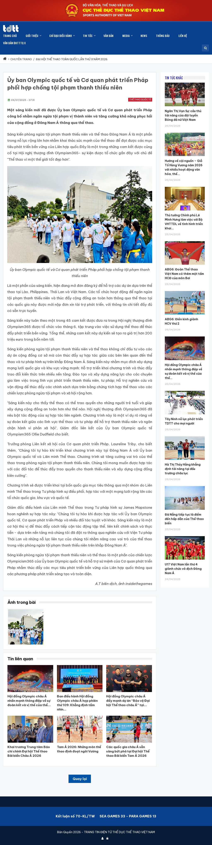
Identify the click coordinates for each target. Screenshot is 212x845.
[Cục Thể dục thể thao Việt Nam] (10, 28)
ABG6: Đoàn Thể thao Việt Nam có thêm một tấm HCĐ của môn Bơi (184, 274)
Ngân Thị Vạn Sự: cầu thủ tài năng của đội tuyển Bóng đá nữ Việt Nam (183, 115)
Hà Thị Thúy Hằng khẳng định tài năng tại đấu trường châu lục (183, 469)
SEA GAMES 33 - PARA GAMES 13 (128, 816)
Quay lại (80, 779)
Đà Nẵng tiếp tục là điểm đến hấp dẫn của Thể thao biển (184, 519)
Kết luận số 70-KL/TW (75, 816)
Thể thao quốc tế (140, 99)
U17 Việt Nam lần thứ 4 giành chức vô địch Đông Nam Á (183, 569)
